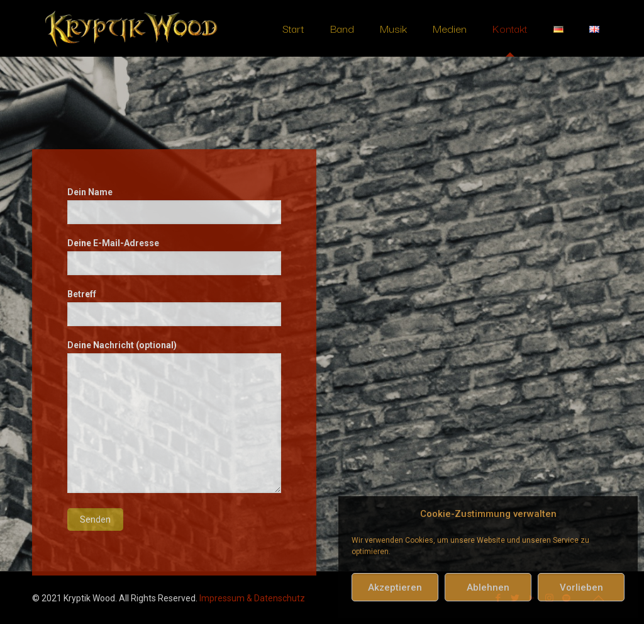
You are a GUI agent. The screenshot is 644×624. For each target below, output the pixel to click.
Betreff (173, 307)
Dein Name (173, 205)
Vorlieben (581, 587)
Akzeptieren (395, 587)
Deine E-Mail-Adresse (173, 256)
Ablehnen (488, 587)
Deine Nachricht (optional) (173, 416)
